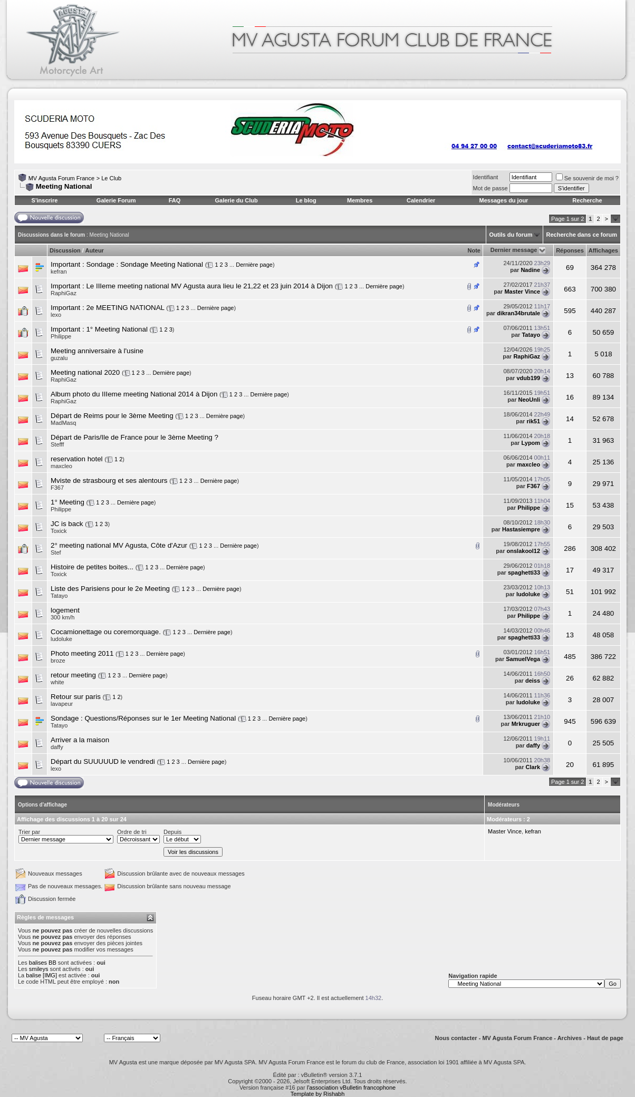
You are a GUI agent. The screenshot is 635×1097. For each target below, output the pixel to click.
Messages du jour (503, 200)
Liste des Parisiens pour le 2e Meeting (110, 589)
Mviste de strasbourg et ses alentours (109, 480)
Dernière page (254, 264)
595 (569, 311)
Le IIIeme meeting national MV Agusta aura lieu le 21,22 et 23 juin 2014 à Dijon (209, 286)
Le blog (306, 200)
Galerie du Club (236, 200)
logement (65, 610)
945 (569, 721)
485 (569, 657)
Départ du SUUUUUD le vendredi (103, 761)
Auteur (94, 250)
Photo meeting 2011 (82, 653)
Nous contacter (456, 1038)
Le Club (111, 178)
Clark (533, 767)
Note (474, 250)
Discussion (65, 250)
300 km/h (62, 617)
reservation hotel (77, 459)
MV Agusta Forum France (61, 178)
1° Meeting (67, 502)
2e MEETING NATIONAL (125, 308)
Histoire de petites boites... (92, 567)
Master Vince (522, 291)
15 (570, 505)
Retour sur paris (76, 697)
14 (570, 419)
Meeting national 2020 (85, 372)
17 (570, 570)
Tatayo (531, 335)
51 (570, 592)
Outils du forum (511, 234)
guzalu (59, 358)
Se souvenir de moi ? (587, 178)
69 (570, 267)
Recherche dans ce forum (582, 234)
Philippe (61, 336)
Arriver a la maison (80, 740)
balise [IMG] (41, 975)
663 (569, 289)
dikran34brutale (518, 313)
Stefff (57, 444)
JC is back (67, 524)
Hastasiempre (521, 529)
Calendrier (421, 200)
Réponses (570, 250)
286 (569, 548)
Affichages (603, 250)
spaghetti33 (524, 572)
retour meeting (73, 675)
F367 (533, 486)
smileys (39, 969)
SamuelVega (523, 659)
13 (570, 376)
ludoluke (528, 594)
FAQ (175, 200)
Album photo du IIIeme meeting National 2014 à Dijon (134, 394)
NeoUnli (529, 399)
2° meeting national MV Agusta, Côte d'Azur (119, 545)
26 (570, 678)
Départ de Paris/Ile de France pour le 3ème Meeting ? (134, 437)
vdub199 (528, 378)
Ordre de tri (132, 832)
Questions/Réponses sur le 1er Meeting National (160, 718)
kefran (59, 271)
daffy (533, 745)
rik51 (533, 421)
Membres (359, 200)
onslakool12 (524, 551)
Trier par (29, 832)
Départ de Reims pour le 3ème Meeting (112, 416)
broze (58, 660)
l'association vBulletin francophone (351, 1087)
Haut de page (605, 1038)
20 (570, 765)
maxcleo (528, 464)
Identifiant (485, 177)
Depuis (172, 832)
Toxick (59, 531)
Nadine (530, 270)
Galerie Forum (116, 200)
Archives (569, 1038)
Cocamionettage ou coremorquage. (106, 632)
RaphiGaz (63, 293)
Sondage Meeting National (161, 264)
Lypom (530, 443)
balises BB (42, 962)
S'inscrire (45, 200)
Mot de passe (490, 188)
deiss (532, 680)
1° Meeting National (116, 329)
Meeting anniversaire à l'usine (97, 351)
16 (570, 397)
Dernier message (513, 250)
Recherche (587, 200)
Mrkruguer (526, 724)
